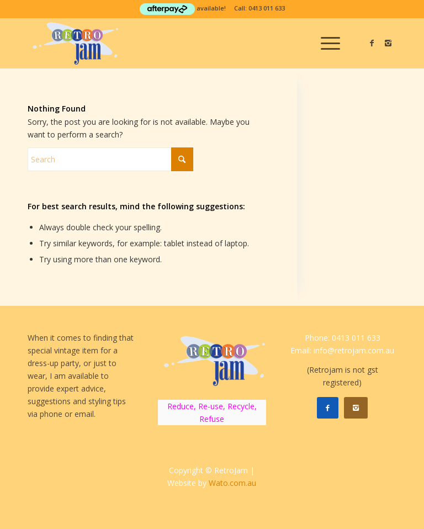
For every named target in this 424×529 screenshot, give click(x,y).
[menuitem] (325, 43)
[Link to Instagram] (388, 43)
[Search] (110, 159)
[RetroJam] (73, 43)
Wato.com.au (232, 483)
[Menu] (325, 43)
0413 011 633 (266, 8)
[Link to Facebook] (371, 43)
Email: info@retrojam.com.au (342, 350)
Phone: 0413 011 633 (342, 337)
